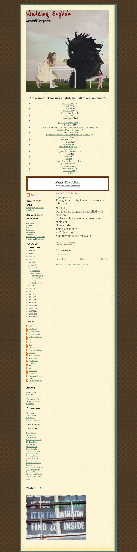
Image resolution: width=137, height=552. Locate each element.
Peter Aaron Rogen (36, 350)
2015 (31, 288)
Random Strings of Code (35, 237)
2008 (31, 308)
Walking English (48, 14)
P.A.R (68, 142)
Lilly (68, 106)
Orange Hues (68, 137)
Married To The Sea (33, 463)
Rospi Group (30, 465)
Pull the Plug (30, 404)
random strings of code (35, 377)
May (33, 268)
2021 (31, 256)
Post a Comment (63, 254)
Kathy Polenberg (32, 449)
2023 (31, 254)
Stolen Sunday (31, 437)
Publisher (68, 125)
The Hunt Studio (32, 397)
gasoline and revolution (68, 123)
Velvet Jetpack (31, 435)
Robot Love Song (36, 283)
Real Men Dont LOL (33, 440)
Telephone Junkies (33, 401)
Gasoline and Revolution (35, 239)
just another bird (68, 163)
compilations (68, 168)
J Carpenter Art (31, 447)
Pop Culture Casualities (34, 467)
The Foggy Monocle (33, 451)
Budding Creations (33, 456)
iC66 (31, 365)
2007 (31, 311)
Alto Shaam (30, 444)
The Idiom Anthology (70, 186)
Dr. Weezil (33, 329)
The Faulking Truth (33, 476)
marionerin (68, 118)
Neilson (69, 158)
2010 (31, 303)
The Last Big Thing (33, 399)
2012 (31, 297)
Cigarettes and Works (34, 474)
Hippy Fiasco (31, 433)
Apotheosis (68, 111)
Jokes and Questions (68, 151)
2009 (31, 305)
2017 (31, 259)
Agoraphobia (35, 271)
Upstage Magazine (33, 420)
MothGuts (29, 394)
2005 (31, 317)
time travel (30, 223)
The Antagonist (68, 144)
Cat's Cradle (68, 132)
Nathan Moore (31, 392)
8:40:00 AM (72, 243)
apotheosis (33, 358)
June (33, 265)
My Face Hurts (31, 442)
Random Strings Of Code (68, 130)
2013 (31, 294)
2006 (31, 314)
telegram (68, 156)
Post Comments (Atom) (78, 264)
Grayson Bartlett (67, 113)
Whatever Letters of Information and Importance (68, 135)
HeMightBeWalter (35, 337)
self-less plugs (68, 166)
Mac (68, 108)
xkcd (28, 479)
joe (67, 115)
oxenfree (68, 149)
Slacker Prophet (32, 458)
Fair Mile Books (32, 453)
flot (68, 154)
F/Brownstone (68, 103)
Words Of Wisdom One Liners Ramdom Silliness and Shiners (68, 127)
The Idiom (72, 182)
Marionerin (30, 230)
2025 (31, 251)
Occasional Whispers (68, 146)
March (33, 286)
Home (83, 259)
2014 (31, 291)
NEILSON (33, 347)
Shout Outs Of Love (68, 139)
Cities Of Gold (69, 170)
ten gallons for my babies (35, 382)
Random (29, 460)
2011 (31, 300)
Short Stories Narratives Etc (68, 161)
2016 (31, 262)
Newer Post (61, 259)
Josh (30, 339)
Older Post (104, 259)
